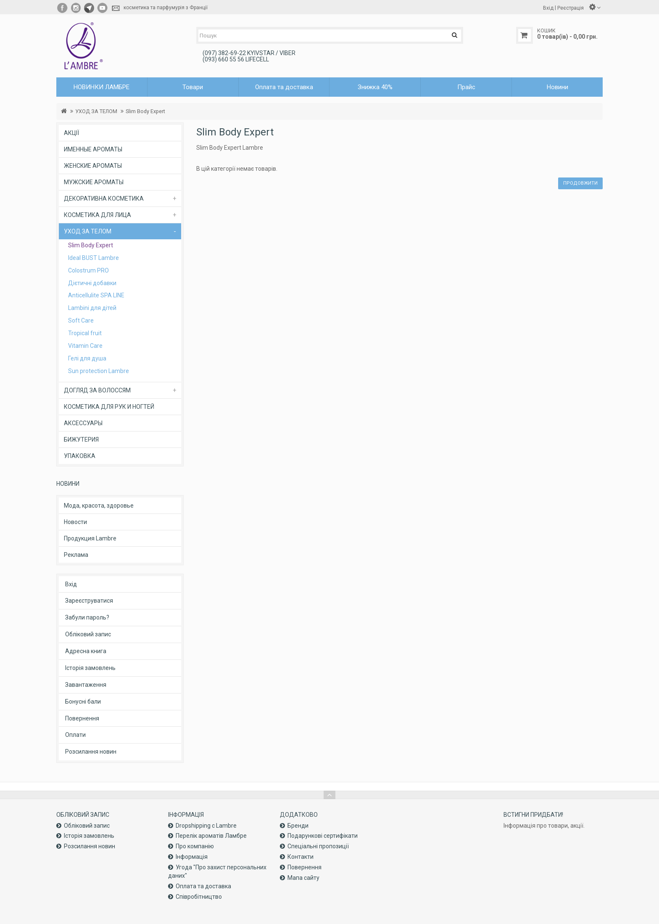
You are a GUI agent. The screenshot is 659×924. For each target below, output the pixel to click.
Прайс (466, 87)
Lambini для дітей (92, 307)
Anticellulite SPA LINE (96, 295)
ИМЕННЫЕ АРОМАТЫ (93, 149)
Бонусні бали (83, 701)
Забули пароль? (87, 617)
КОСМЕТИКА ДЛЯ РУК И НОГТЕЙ (109, 406)
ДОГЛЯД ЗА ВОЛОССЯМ (97, 390)
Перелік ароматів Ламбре (211, 835)
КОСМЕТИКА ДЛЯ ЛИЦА (97, 215)
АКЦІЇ (71, 133)
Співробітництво (199, 896)
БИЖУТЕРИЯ (81, 439)
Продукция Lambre (90, 538)
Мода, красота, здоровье (99, 505)
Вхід (71, 584)
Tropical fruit (85, 333)
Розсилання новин (90, 751)
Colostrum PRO (88, 270)
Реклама (76, 554)
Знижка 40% (375, 87)
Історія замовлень (90, 668)
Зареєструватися (89, 600)
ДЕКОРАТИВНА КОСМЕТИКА (104, 198)
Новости (75, 522)
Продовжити (580, 183)
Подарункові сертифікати (322, 835)
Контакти (300, 856)
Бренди (297, 825)
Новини (557, 87)
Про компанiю (195, 846)
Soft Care (81, 320)
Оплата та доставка (284, 87)
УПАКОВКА (79, 456)
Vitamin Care (85, 345)
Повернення (82, 718)
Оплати (75, 734)
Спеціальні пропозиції (318, 846)
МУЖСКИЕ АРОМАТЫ (94, 182)
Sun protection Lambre (98, 371)
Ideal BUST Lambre (93, 257)
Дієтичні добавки (92, 283)
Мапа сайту (303, 877)
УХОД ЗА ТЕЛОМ (96, 111)
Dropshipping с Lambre (206, 825)
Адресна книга (85, 651)
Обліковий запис (88, 634)
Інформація (192, 856)
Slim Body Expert (145, 111)
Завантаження (85, 684)
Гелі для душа (87, 358)
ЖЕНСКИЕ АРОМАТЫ (93, 165)
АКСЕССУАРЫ (83, 423)
